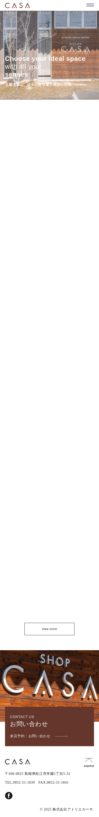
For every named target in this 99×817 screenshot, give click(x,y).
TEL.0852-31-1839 (20, 782)
